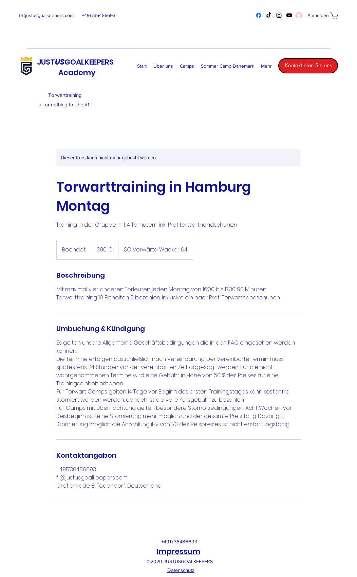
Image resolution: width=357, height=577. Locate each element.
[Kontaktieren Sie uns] (308, 65)
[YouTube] (289, 15)
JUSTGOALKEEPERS (75, 62)
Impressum (178, 551)
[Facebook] (258, 15)
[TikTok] (268, 15)
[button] (334, 15)
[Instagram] (279, 15)
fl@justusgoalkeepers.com (46, 15)
